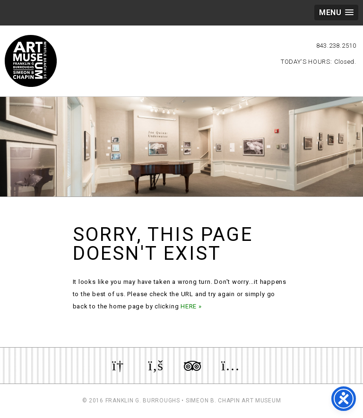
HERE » (191, 306)
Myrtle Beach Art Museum (31, 61)
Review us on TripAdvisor (192, 365)
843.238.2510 (336, 45)
